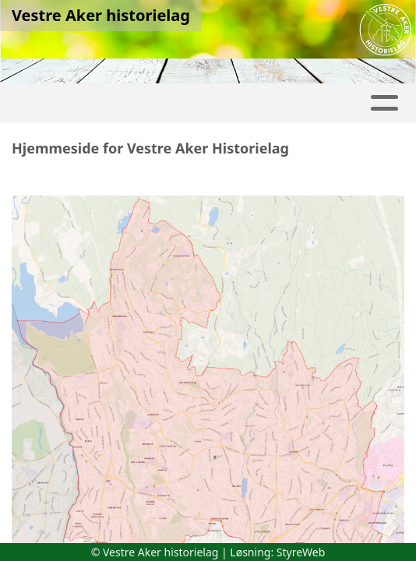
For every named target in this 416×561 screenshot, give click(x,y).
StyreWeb (301, 552)
